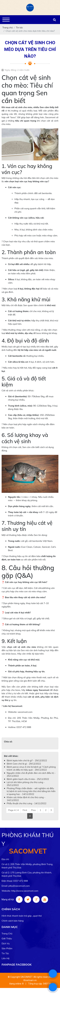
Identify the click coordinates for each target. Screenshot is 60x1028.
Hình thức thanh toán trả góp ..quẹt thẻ (22, 915)
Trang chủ (7, 933)
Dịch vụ (6, 943)
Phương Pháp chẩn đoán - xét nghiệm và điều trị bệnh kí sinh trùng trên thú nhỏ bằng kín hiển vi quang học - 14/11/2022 (31, 791)
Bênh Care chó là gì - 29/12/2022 (24, 763)
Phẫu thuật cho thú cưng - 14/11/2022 (26, 803)
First (25, 810)
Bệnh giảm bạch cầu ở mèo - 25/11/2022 (28, 779)
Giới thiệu (7, 938)
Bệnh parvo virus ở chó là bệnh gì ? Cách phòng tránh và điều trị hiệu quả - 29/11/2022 (31, 768)
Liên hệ (5, 958)
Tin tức (5, 953)
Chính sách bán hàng (13, 920)
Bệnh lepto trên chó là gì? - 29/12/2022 (27, 760)
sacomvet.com (25, 712)
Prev (33, 810)
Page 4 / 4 (13, 810)
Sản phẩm (7, 948)
